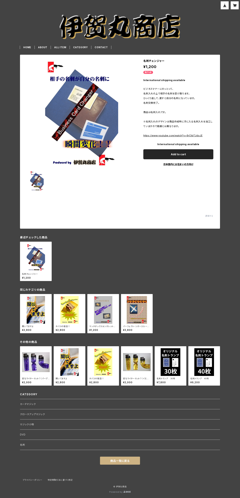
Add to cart (178, 154)
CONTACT (101, 47)
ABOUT (42, 47)
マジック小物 (27, 424)
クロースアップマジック (32, 414)
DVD (22, 434)
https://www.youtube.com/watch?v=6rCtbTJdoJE (172, 135)
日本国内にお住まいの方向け (178, 164)
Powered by (120, 492)
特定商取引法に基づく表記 (60, 480)
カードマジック (28, 404)
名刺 (22, 444)
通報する (209, 216)
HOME (27, 47)
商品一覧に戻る (120, 460)
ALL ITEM (60, 47)
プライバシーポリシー (32, 480)
